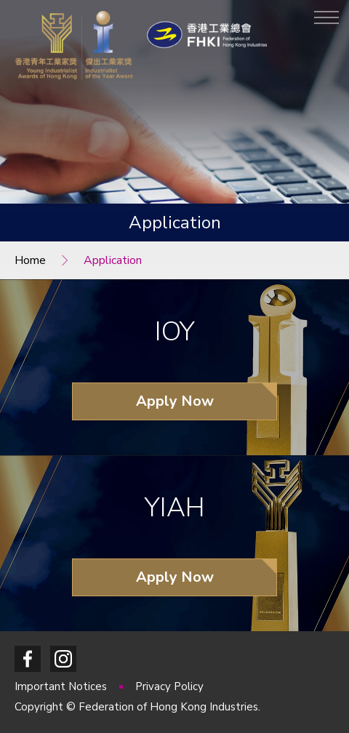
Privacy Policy (169, 686)
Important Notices (62, 686)
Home (30, 260)
